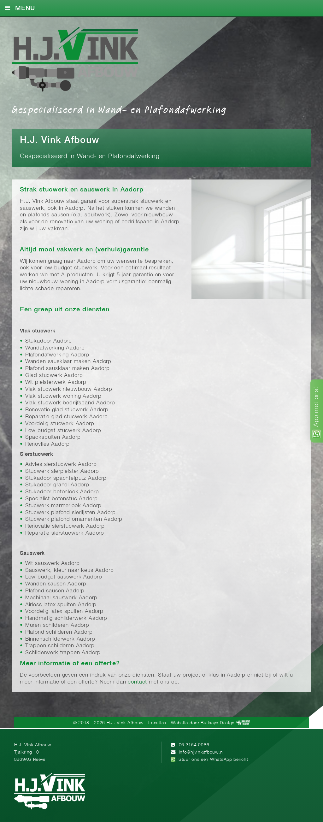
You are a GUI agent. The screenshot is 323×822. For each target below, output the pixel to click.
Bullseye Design (218, 723)
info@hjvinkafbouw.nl (201, 752)
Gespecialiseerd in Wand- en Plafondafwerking (119, 109)
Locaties (157, 723)
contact (137, 682)
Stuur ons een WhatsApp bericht (213, 760)
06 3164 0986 (194, 745)
